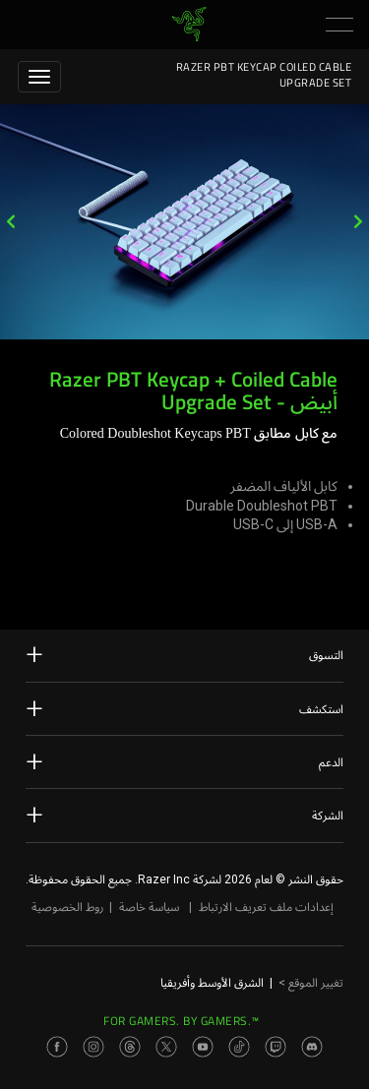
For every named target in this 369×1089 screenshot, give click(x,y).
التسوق (184, 654)
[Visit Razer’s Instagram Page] (93, 1047)
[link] (188, 23)
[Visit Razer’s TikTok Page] (239, 1047)
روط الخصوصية (67, 907)
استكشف (184, 708)
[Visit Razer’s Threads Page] (130, 1047)
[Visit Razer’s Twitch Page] (275, 1047)
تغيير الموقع (310, 983)
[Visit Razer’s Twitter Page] (166, 1047)
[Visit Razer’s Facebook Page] (57, 1047)
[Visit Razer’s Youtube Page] (202, 1047)
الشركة (184, 814)
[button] (339, 24)
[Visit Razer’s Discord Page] (312, 1047)
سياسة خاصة (149, 907)
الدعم (184, 761)
